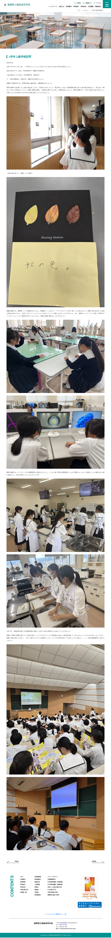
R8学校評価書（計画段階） (56, 882)
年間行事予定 (24, 890)
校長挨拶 (22, 882)
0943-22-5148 (63, 925)
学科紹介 (76, 6)
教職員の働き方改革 (53, 895)
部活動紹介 (38, 879)
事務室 (36, 890)
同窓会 (36, 887)
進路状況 (98, 6)
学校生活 (83, 6)
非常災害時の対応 (53, 892)
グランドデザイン (53, 877)
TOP (79, 10)
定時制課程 (38, 877)
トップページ (53, 6)
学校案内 (69, 6)
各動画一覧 (23, 892)
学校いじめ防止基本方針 (55, 887)
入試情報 (90, 6)
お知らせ (61, 6)
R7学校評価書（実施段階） (56, 885)
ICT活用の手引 (52, 890)
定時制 (36, 892)
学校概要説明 (51, 879)
